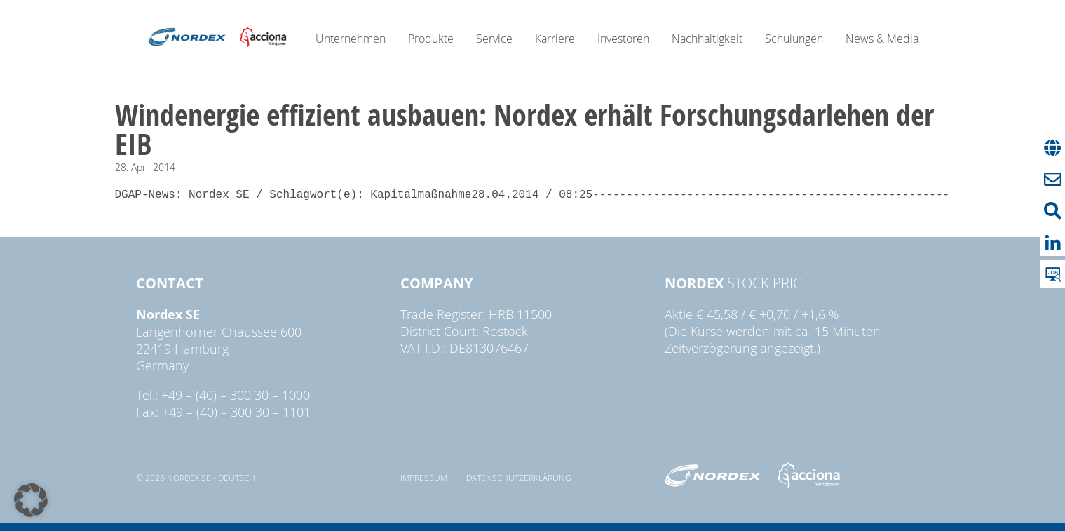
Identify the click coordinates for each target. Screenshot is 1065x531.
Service (494, 38)
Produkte (431, 38)
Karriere (555, 38)
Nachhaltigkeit (707, 38)
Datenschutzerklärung (518, 477)
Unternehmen (351, 38)
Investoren (623, 38)
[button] (31, 500)
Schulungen (794, 38)
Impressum (423, 477)
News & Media (882, 38)
